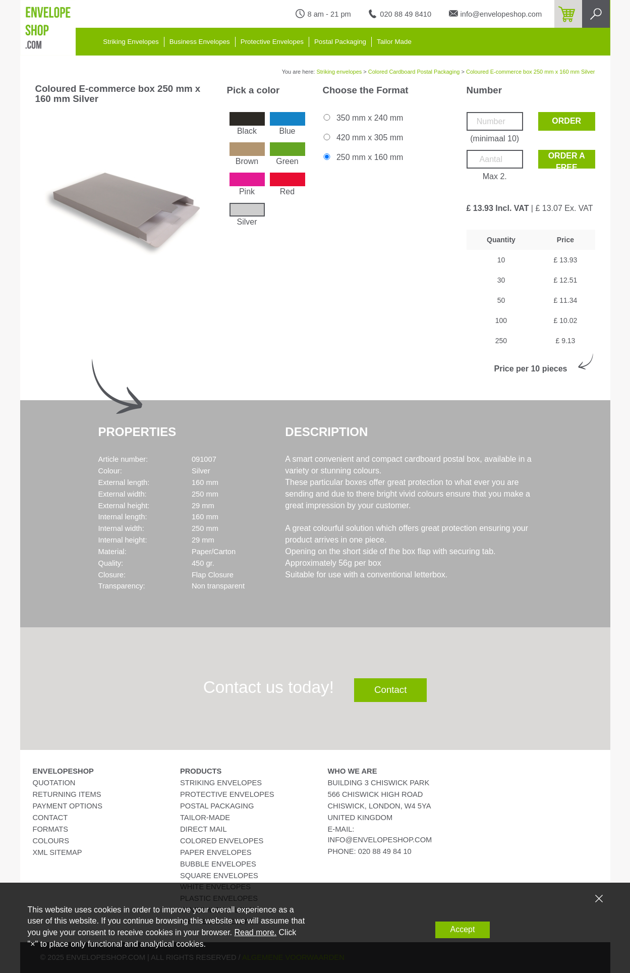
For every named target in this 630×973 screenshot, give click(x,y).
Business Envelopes (199, 41)
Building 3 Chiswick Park (379, 783)
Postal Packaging (340, 41)
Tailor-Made (205, 818)
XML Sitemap (57, 852)
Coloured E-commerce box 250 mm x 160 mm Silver (530, 72)
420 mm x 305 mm (363, 137)
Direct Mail (203, 829)
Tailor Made (394, 41)
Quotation (54, 783)
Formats (51, 829)
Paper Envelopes (215, 852)
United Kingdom (360, 818)
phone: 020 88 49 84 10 (370, 851)
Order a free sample (566, 160)
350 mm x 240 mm (363, 118)
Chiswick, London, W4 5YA (379, 806)
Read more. (255, 932)
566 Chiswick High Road (375, 794)
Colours (51, 841)
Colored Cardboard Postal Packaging (414, 72)
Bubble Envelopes (218, 864)
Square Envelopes (219, 876)
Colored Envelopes (221, 841)
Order (566, 121)
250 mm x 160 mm (363, 157)
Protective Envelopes (272, 41)
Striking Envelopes (130, 41)
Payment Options (67, 806)
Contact (390, 689)
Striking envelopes (339, 72)
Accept (462, 929)
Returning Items (67, 794)
